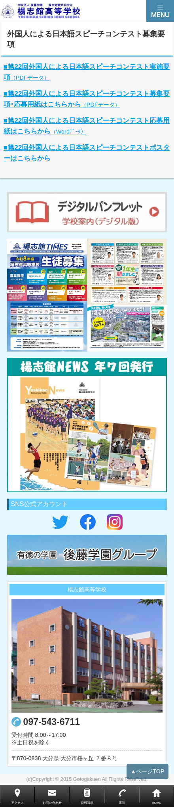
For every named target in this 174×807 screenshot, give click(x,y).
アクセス (17, 803)
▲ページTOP (147, 775)
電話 (122, 803)
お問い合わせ (52, 803)
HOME (156, 803)
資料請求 (87, 803)
